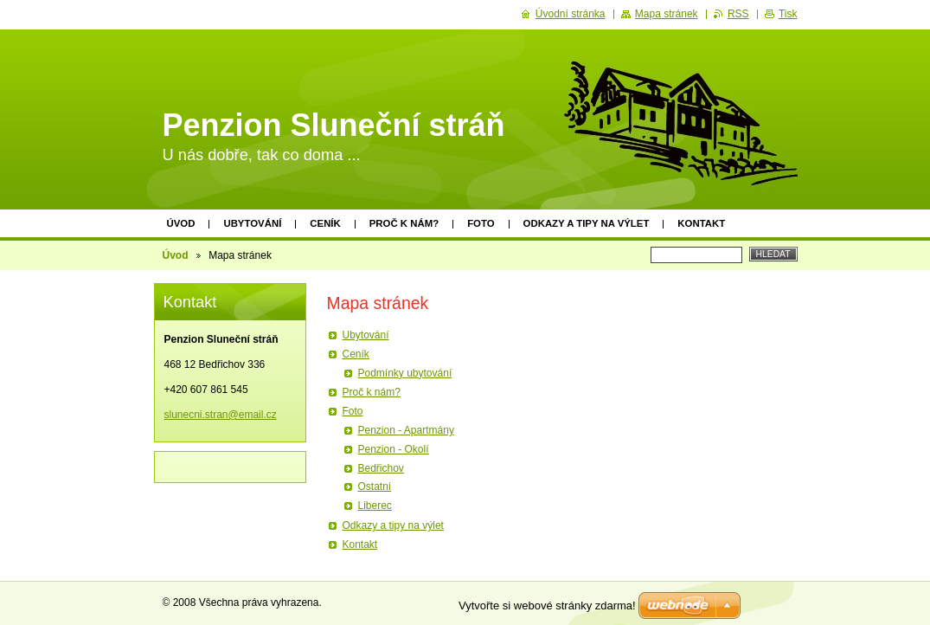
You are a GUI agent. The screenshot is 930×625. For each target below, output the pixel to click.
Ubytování (252, 223)
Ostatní (375, 486)
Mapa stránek (666, 14)
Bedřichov (381, 468)
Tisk (788, 14)
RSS (738, 14)
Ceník (325, 223)
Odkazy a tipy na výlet (586, 223)
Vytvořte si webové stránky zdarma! (547, 605)
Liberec (375, 505)
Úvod (181, 223)
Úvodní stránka (571, 14)
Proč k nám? (404, 223)
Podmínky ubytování (405, 373)
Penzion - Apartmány (406, 430)
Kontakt (701, 223)
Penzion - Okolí (393, 449)
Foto (480, 223)
